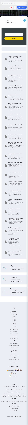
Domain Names (14, 336)
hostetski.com (14, 386)
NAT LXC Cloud (14, 327)
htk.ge (4, 386)
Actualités (14, 357)
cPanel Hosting (14, 331)
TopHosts (14, 373)
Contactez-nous (14, 348)
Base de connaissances (14, 345)
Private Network (14, 333)
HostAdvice (10, 370)
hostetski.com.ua (21, 386)
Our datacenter (14, 362)
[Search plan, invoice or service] (14, 3)
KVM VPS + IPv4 (14, 329)
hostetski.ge (8, 386)
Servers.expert (14, 376)
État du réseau (14, 350)
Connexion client (22, 7)
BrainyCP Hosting (14, 338)
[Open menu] (15, 7)
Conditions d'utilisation (13, 359)
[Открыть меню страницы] (24, 20)
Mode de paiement (14, 355)
